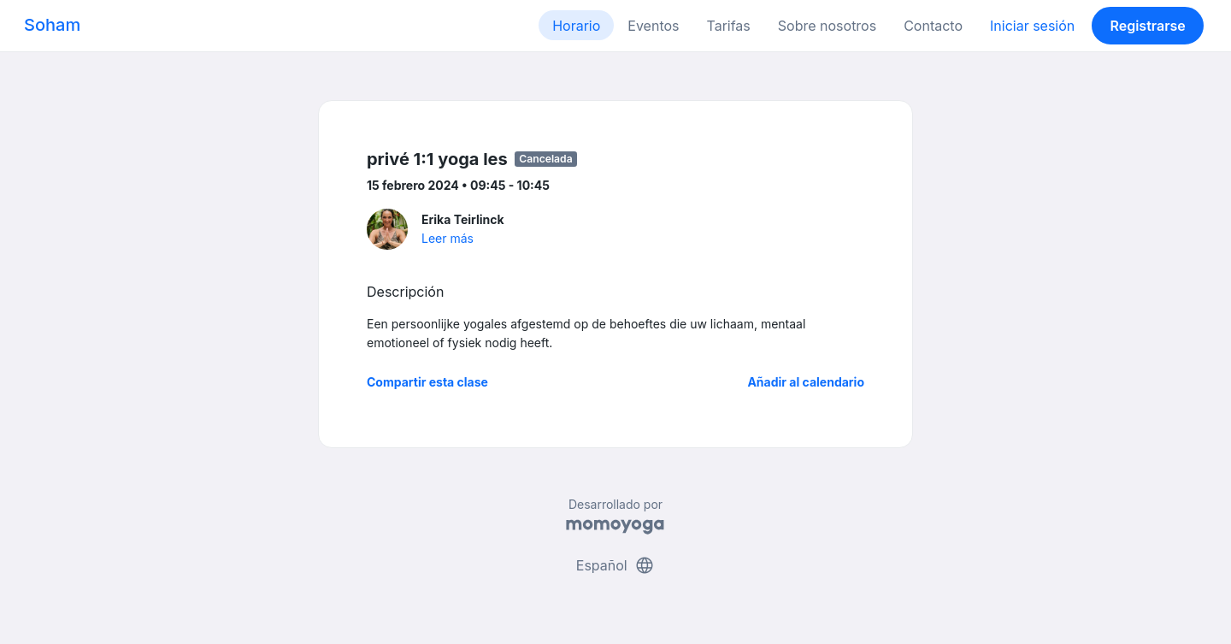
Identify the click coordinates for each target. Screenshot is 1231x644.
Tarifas (729, 25)
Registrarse (1147, 25)
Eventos (653, 25)
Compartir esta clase (427, 382)
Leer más (447, 238)
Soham (52, 25)
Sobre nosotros (827, 25)
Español (615, 565)
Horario (576, 25)
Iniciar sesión (1032, 25)
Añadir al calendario (805, 382)
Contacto (933, 25)
